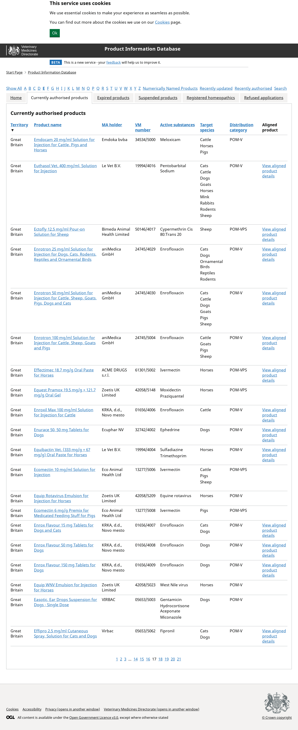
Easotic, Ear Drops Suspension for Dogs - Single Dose (65, 602)
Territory (19, 125)
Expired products (113, 97)
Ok (54, 33)
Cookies (162, 22)
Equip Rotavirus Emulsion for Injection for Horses (61, 498)
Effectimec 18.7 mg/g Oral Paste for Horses (64, 372)
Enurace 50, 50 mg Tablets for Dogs (61, 432)
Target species (207, 127)
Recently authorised (253, 88)
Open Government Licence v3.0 (93, 717)
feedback (113, 62)
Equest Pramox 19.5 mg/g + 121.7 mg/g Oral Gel (65, 392)
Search (280, 88)
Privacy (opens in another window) (72, 709)
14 (135, 659)
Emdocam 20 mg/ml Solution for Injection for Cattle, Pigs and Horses (64, 145)
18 (160, 659)
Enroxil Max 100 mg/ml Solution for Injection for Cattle (63, 412)
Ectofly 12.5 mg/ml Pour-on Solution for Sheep (59, 231)
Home (16, 97)
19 (167, 659)
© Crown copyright (277, 717)
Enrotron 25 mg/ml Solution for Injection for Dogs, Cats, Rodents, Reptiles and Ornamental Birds (65, 254)
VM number (143, 127)
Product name (47, 125)
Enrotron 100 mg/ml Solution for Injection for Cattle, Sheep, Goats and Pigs (65, 343)
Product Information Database (142, 49)
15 (142, 659)
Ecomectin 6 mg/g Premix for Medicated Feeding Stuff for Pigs (64, 513)
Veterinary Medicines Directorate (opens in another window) (151, 709)
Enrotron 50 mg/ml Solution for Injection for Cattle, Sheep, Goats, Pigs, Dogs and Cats (65, 298)
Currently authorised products (59, 97)
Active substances (177, 125)
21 (179, 659)
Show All (14, 88)
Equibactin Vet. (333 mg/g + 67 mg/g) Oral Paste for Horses (62, 452)
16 (148, 659)
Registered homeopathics (211, 97)
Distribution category (241, 127)
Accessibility (32, 709)
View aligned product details (274, 171)
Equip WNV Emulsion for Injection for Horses (65, 587)
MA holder (112, 125)
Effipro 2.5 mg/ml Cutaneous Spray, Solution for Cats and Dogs (65, 633)
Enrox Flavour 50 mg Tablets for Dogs (64, 547)
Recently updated (216, 88)
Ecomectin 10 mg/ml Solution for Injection (64, 472)
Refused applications (263, 97)
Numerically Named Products (170, 88)
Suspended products (158, 97)
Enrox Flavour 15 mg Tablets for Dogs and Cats (64, 527)
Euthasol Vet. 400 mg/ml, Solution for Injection (65, 168)
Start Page (14, 72)
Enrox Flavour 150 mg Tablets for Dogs (65, 567)
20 (173, 659)
